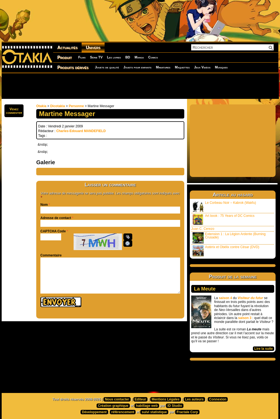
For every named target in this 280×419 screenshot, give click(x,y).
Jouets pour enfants (137, 67)
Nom (44, 205)
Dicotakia (57, 106)
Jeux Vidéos (202, 67)
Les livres (114, 57)
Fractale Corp (187, 412)
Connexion (217, 399)
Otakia (41, 106)
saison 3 (245, 318)
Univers (93, 47)
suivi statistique (154, 412)
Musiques (221, 67)
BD (127, 57)
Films (81, 57)
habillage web (147, 406)
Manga (139, 57)
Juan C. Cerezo (202, 229)
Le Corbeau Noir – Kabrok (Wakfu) (224, 206)
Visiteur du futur (250, 298)
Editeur (140, 399)
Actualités (67, 47)
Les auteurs (194, 399)
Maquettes (182, 67)
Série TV (96, 57)
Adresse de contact (55, 218)
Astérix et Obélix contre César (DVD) (226, 250)
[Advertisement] (140, 85)
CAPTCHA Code (53, 231)
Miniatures (163, 67)
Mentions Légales (166, 399)
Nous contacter (117, 399)
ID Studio (174, 406)
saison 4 (225, 298)
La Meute (205, 289)
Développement (94, 412)
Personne (76, 106)
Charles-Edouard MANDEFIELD (81, 131)
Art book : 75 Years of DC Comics (224, 219)
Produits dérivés (73, 67)
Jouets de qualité (107, 67)
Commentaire (51, 255)
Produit (64, 57)
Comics (153, 57)
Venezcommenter (14, 110)
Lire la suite (263, 349)
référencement (122, 412)
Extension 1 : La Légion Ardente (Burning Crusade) (229, 237)
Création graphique (113, 406)
